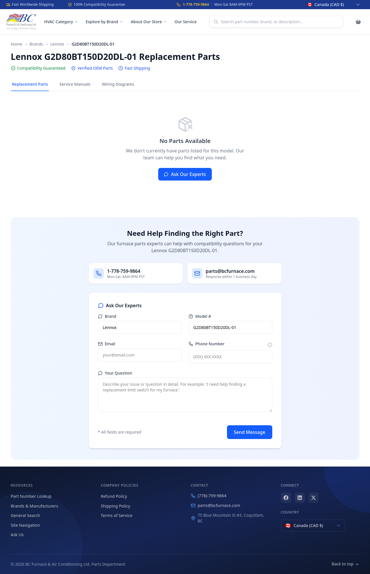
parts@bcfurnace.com (215, 505)
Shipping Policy (115, 506)
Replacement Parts (30, 84)
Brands (36, 44)
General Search (25, 515)
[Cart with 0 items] (358, 22)
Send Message (249, 432)
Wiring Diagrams (118, 84)
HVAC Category (61, 21)
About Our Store (149, 21)
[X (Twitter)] (313, 498)
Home (16, 44)
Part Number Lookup (31, 496)
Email (106, 343)
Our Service (186, 21)
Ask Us (17, 534)
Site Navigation (25, 525)
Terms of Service (117, 515)
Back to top (345, 564)
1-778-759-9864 (196, 4)
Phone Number (207, 343)
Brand (107, 316)
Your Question (115, 373)
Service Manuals (74, 84)
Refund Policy (114, 496)
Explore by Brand (104, 21)
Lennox (57, 44)
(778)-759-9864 (208, 495)
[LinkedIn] (300, 498)
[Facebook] (286, 498)
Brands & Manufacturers (34, 506)
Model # (200, 316)
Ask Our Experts (185, 174)
